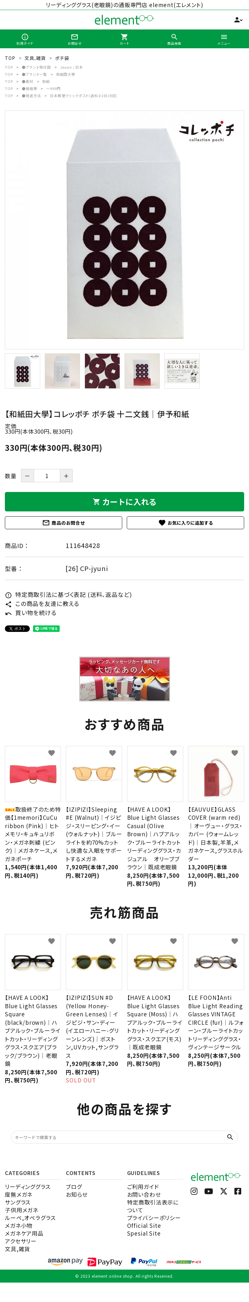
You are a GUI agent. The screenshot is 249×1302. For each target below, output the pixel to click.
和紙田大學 (65, 74)
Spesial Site (144, 1233)
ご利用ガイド (143, 1186)
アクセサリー (21, 1241)
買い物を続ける (31, 612)
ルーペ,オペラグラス (30, 1218)
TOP (9, 67)
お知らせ (76, 1194)
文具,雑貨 (17, 1249)
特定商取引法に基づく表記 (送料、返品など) (68, 594)
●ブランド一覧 (34, 74)
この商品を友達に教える (42, 603)
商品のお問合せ (63, 523)
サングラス (17, 1202)
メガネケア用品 (24, 1233)
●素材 (27, 81)
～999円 (53, 88)
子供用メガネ (21, 1210)
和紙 (46, 81)
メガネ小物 (18, 1225)
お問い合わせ (144, 1194)
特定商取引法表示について (153, 1206)
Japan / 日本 (71, 67)
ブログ (74, 1186)
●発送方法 (31, 95)
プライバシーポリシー (154, 1218)
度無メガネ (18, 1194)
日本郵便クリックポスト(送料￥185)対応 (83, 95)
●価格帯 (29, 88)
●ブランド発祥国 (36, 67)
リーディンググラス (28, 1186)
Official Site (144, 1225)
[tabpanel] (124, 229)
